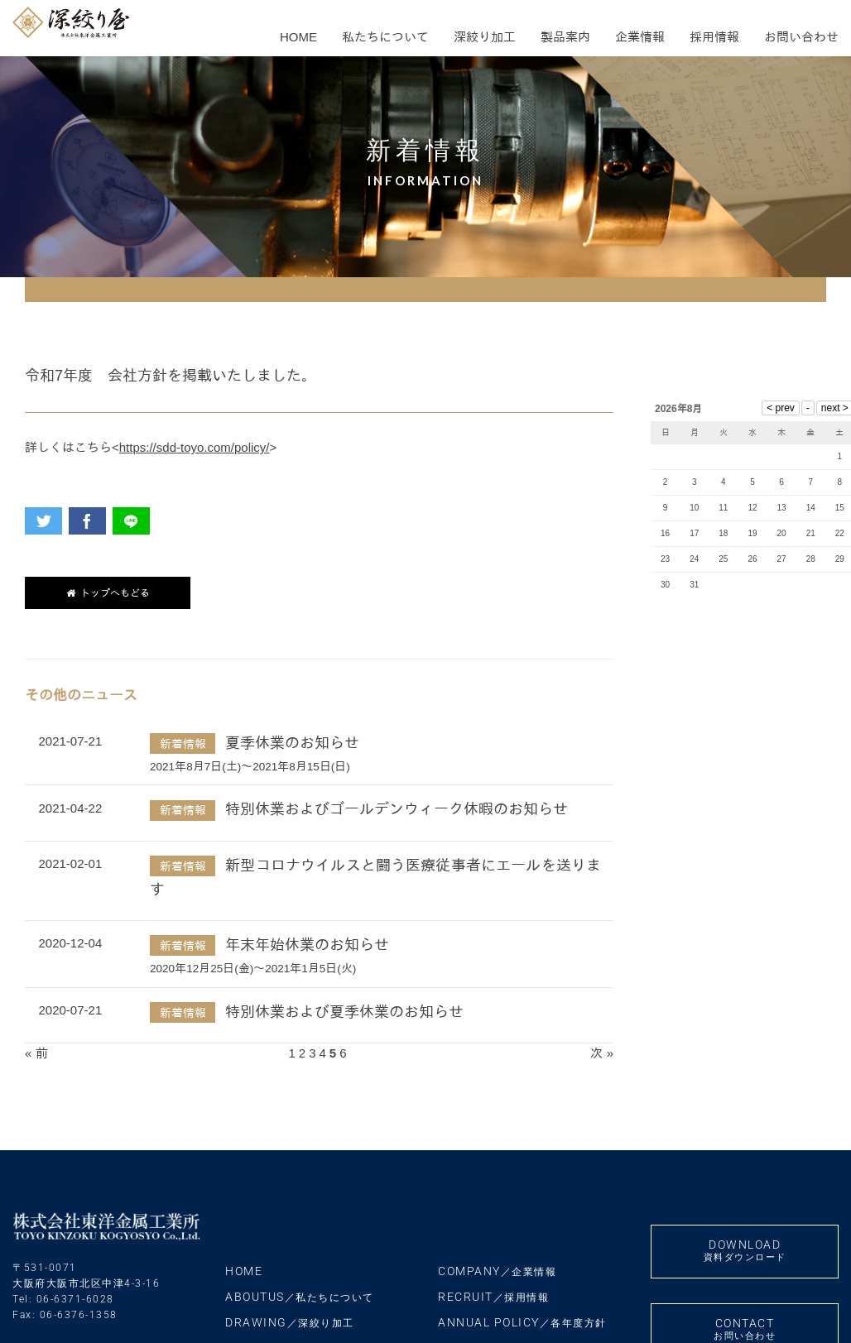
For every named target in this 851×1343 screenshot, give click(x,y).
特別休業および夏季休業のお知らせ (344, 1012)
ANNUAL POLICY (522, 1322)
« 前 (36, 1053)
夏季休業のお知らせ (292, 743)
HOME (243, 1271)
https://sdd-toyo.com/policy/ (194, 447)
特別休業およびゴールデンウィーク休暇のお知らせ (396, 809)
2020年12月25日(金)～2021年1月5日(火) (253, 968)
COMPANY (497, 1271)
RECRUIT (493, 1296)
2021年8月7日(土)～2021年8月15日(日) (250, 766)
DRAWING (289, 1322)
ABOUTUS (299, 1296)
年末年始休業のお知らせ (307, 945)
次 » (601, 1053)
